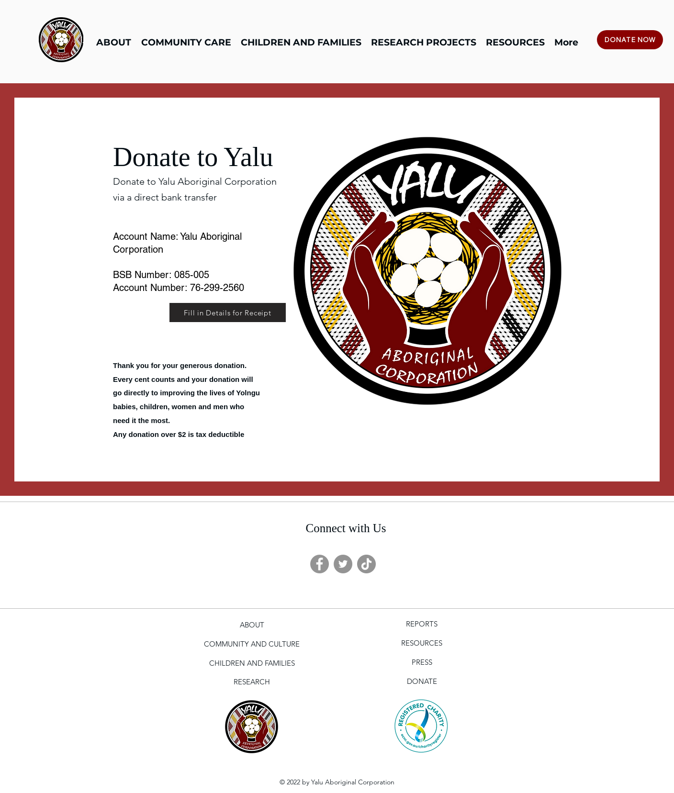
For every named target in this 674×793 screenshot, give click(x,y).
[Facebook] (319, 564)
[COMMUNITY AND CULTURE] (251, 644)
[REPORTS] (421, 624)
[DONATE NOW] (630, 39)
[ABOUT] (251, 625)
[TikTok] (366, 564)
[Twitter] (343, 564)
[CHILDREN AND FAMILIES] (251, 663)
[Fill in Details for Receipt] (227, 312)
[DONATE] (421, 681)
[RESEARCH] (251, 682)
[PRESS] (421, 662)
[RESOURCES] (421, 643)
